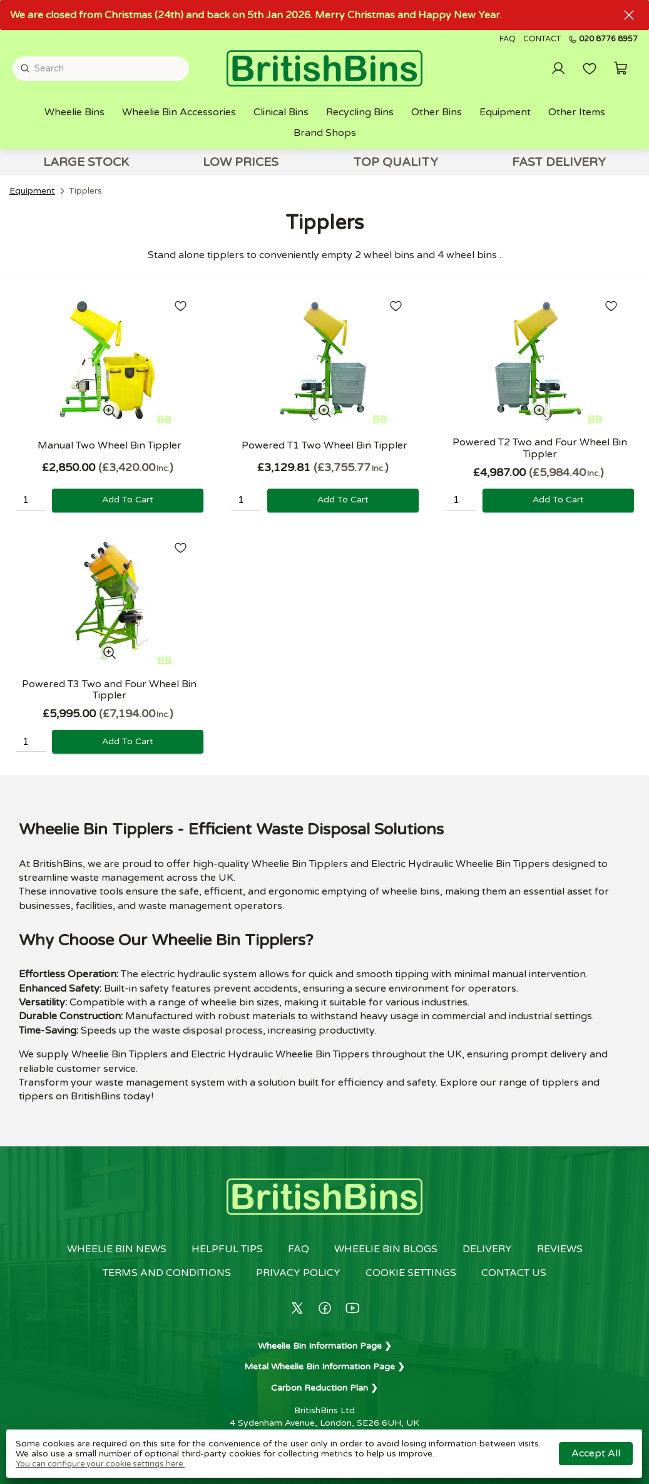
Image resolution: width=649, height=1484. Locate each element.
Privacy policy (298, 1273)
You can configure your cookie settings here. (100, 1464)
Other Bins (436, 112)
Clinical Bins (281, 112)
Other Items (576, 112)
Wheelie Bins (74, 112)
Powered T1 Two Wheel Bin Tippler (324, 445)
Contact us (513, 1273)
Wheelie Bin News (116, 1249)
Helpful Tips (227, 1249)
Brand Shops (325, 133)
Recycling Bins (360, 112)
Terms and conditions (167, 1273)
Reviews (560, 1249)
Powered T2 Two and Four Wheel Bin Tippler (539, 448)
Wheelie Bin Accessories (179, 112)
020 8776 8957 (603, 39)
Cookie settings (410, 1273)
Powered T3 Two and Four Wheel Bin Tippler (109, 690)
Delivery (487, 1249)
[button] (620, 68)
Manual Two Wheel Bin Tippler (109, 445)
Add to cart (127, 499)
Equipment (505, 112)
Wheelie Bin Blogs (385, 1249)
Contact (542, 39)
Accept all (595, 1453)
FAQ (507, 39)
